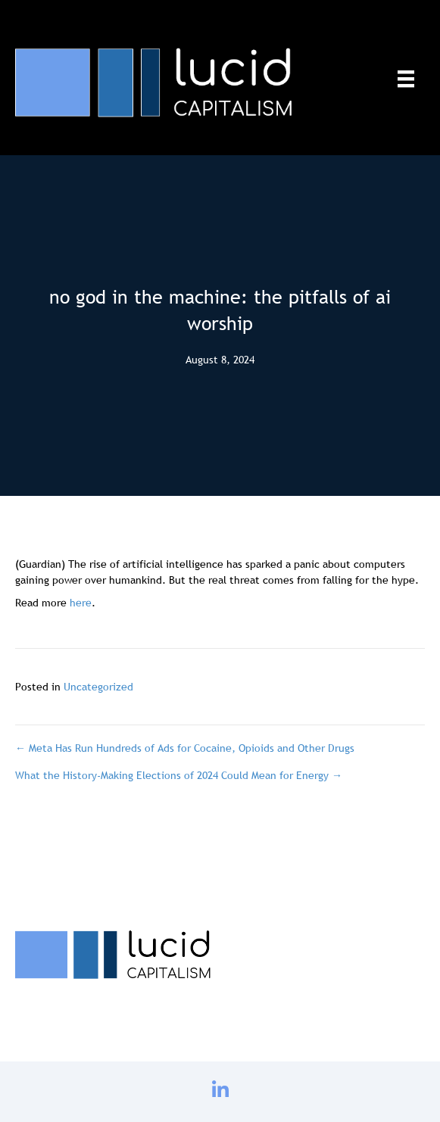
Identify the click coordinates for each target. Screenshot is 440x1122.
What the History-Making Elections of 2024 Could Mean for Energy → (178, 775)
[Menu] (406, 79)
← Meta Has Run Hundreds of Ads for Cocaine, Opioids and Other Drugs (184, 748)
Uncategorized (98, 686)
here (81, 602)
